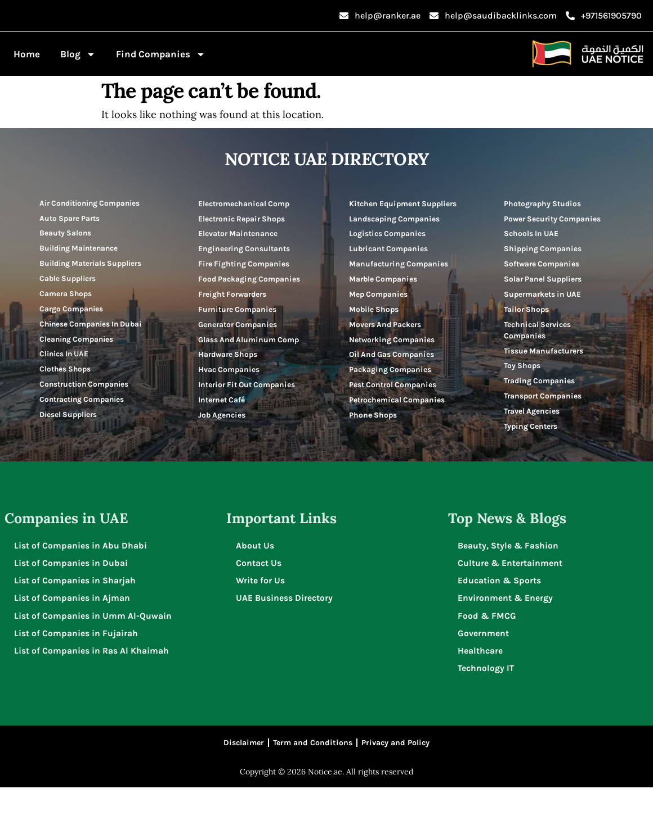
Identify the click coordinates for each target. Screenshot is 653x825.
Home (27, 54)
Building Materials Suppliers (94, 266)
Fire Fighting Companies (245, 266)
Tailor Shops (527, 313)
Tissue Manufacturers (544, 356)
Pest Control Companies (394, 403)
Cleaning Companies (78, 345)
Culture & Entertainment (511, 595)
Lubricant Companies (390, 261)
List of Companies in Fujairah (78, 667)
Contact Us (260, 595)
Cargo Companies (72, 313)
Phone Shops (373, 434)
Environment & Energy (506, 631)
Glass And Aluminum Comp (238, 361)
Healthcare (481, 685)
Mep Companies (379, 309)
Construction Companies (86, 392)
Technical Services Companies (538, 334)
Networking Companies (393, 356)
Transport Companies (544, 403)
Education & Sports (501, 613)
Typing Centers (532, 434)
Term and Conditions (312, 779)
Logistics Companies (388, 246)
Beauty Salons (66, 234)
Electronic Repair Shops (243, 219)
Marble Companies (384, 293)
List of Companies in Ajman (74, 631)
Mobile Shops (374, 324)
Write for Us (262, 613)
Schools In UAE (532, 234)
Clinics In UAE (65, 360)
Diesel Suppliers (70, 423)
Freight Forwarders (234, 309)
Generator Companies (239, 340)
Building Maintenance (81, 250)
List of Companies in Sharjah (76, 613)
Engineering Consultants (245, 250)
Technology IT (488, 703)
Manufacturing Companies (399, 277)
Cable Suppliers (69, 282)
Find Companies (160, 54)
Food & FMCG (488, 649)
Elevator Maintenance (239, 234)
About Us (257, 577)
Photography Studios (544, 203)
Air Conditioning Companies (93, 203)
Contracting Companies (84, 407)
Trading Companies (540, 387)
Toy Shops (523, 372)
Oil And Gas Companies (393, 372)
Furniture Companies (238, 324)
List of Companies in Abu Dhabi (82, 577)
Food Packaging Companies (228, 287)
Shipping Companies (544, 250)
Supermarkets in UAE (544, 297)
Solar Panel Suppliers (544, 282)
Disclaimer (243, 779)
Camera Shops (66, 297)
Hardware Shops (229, 383)
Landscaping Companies (395, 230)
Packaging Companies (390, 387)
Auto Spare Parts (71, 219)
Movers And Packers (386, 340)
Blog (78, 54)
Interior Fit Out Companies (227, 420)
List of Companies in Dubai (72, 595)
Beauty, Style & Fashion (509, 577)
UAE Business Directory (286, 631)
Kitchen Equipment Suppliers (386, 208)
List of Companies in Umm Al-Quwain (94, 649)
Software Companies (543, 266)
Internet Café (222, 441)
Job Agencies (222, 457)
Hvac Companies (229, 399)
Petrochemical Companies (398, 419)
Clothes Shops (66, 376)
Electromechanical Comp (245, 203)
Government (485, 667)
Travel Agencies (532, 419)
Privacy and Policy (395, 779)
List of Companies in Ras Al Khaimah (93, 685)
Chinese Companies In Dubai (94, 329)
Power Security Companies (554, 219)
